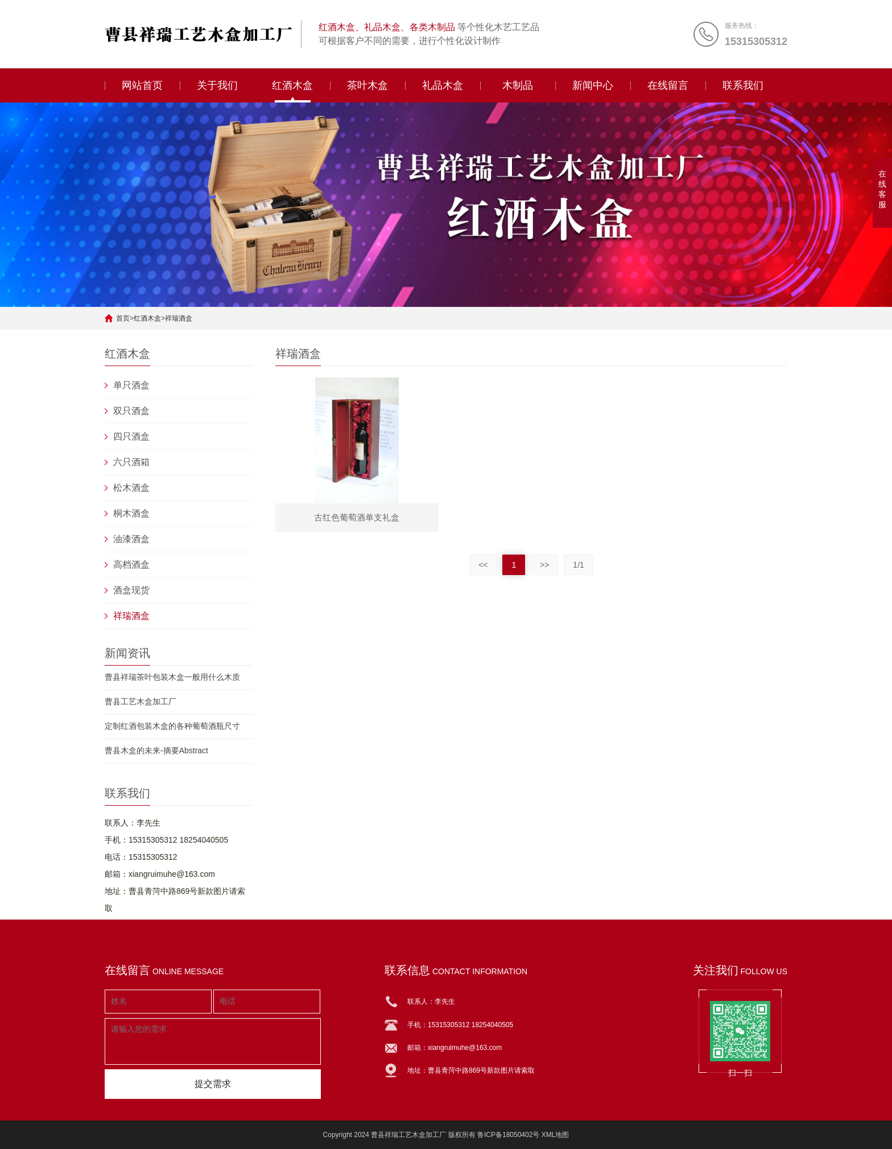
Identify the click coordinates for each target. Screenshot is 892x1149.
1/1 (578, 564)
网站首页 (142, 85)
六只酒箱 (131, 462)
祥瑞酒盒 (178, 318)
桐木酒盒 (131, 513)
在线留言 (667, 85)
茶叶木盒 (367, 85)
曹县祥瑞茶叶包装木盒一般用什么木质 (172, 677)
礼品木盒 (442, 85)
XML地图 (555, 1135)
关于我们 (217, 85)
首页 (123, 318)
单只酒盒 (131, 385)
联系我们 (742, 85)
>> (544, 564)
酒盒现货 (131, 590)
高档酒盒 (131, 564)
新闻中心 (592, 85)
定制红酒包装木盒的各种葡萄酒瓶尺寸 (172, 726)
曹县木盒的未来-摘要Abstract (156, 750)
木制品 (517, 85)
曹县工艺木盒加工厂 (140, 701)
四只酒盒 (131, 436)
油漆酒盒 (131, 539)
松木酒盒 (131, 488)
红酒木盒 (292, 85)
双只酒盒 (131, 411)
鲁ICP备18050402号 (508, 1135)
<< (483, 564)
